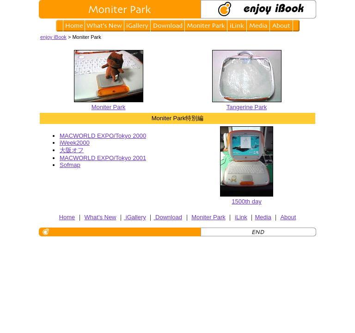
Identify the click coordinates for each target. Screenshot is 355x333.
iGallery (135, 217)
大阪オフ (72, 150)
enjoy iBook (53, 37)
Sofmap (70, 164)
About (288, 217)
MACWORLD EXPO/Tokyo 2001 (103, 157)
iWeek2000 (75, 142)
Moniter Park (108, 104)
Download (167, 217)
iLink (241, 217)
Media (263, 217)
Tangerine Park (247, 104)
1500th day (246, 201)
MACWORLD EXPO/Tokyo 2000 (103, 135)
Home (67, 217)
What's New (100, 217)
